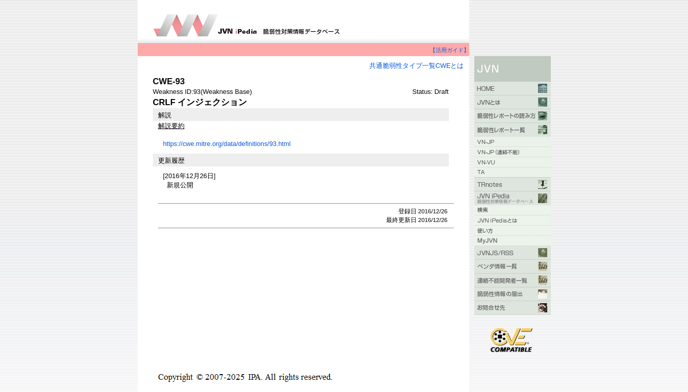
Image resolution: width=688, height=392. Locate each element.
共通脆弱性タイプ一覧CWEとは (416, 65)
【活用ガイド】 (449, 50)
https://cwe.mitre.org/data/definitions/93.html (227, 144)
